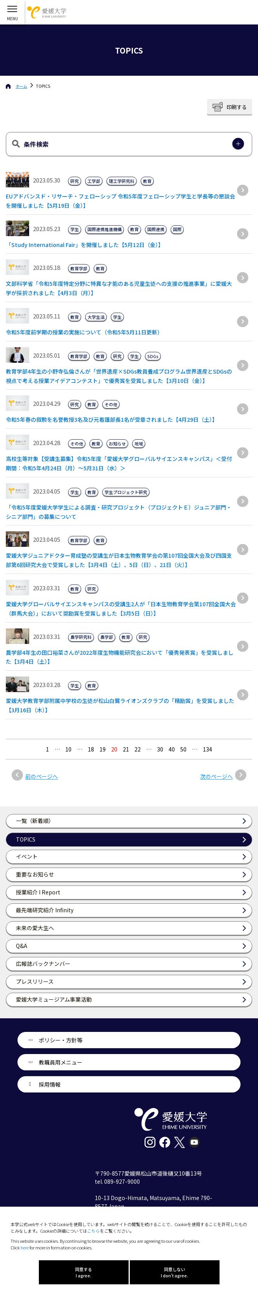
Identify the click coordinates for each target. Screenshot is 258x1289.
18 (91, 749)
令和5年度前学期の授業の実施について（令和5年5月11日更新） (84, 332)
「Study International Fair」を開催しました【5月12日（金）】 (85, 245)
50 (183, 749)
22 (137, 749)
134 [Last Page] (207, 749)
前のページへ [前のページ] (41, 776)
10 (68, 749)
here (25, 1247)
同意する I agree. (83, 1272)
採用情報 (50, 1084)
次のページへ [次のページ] (216, 776)
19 (102, 749)
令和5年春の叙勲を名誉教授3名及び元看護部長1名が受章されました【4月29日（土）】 (112, 419)
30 (160, 749)
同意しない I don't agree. (174, 1272)
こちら (93, 1231)
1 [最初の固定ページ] (47, 749)
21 (126, 749)
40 (172, 749)
